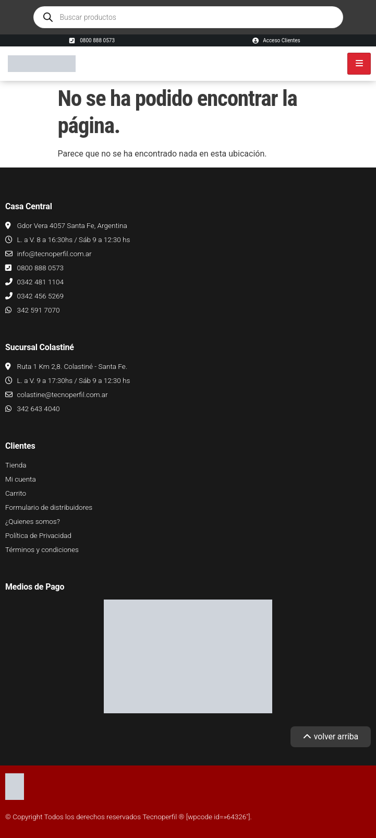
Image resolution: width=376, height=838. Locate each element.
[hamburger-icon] (359, 64)
